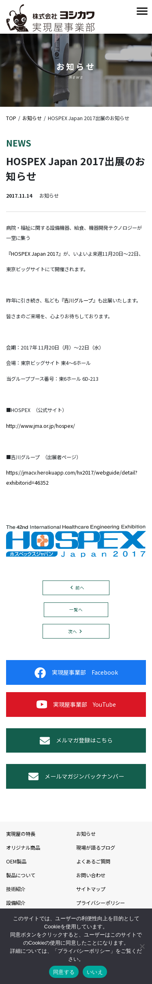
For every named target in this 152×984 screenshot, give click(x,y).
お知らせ (86, 833)
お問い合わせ (90, 875)
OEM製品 (16, 861)
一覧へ (76, 609)
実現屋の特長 (20, 833)
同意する (64, 972)
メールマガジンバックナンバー (76, 776)
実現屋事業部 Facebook (76, 672)
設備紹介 (16, 902)
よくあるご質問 (93, 861)
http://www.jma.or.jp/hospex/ (40, 425)
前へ (79, 588)
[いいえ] (142, 946)
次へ (72, 631)
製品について (20, 875)
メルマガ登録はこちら (76, 741)
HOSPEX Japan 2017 (34, 253)
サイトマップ (90, 889)
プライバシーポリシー (100, 902)
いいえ (95, 972)
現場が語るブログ (95, 847)
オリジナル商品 (23, 847)
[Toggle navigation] (142, 11)
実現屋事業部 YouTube (76, 704)
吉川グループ (78, 300)
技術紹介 (16, 889)
